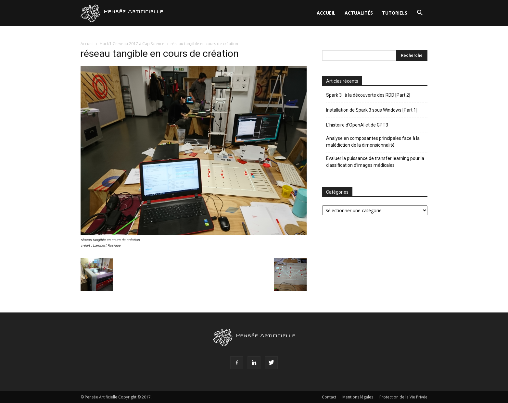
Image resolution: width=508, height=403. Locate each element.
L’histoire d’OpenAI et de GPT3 (357, 125)
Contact (329, 397)
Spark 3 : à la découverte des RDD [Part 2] (368, 95)
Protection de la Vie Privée (403, 397)
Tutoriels (394, 13)
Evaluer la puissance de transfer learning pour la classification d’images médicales (375, 162)
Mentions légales (357, 397)
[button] (419, 13)
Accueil (326, 13)
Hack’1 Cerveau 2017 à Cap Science (132, 43)
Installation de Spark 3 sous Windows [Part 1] (371, 110)
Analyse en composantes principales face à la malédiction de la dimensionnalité (373, 142)
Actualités (359, 13)
